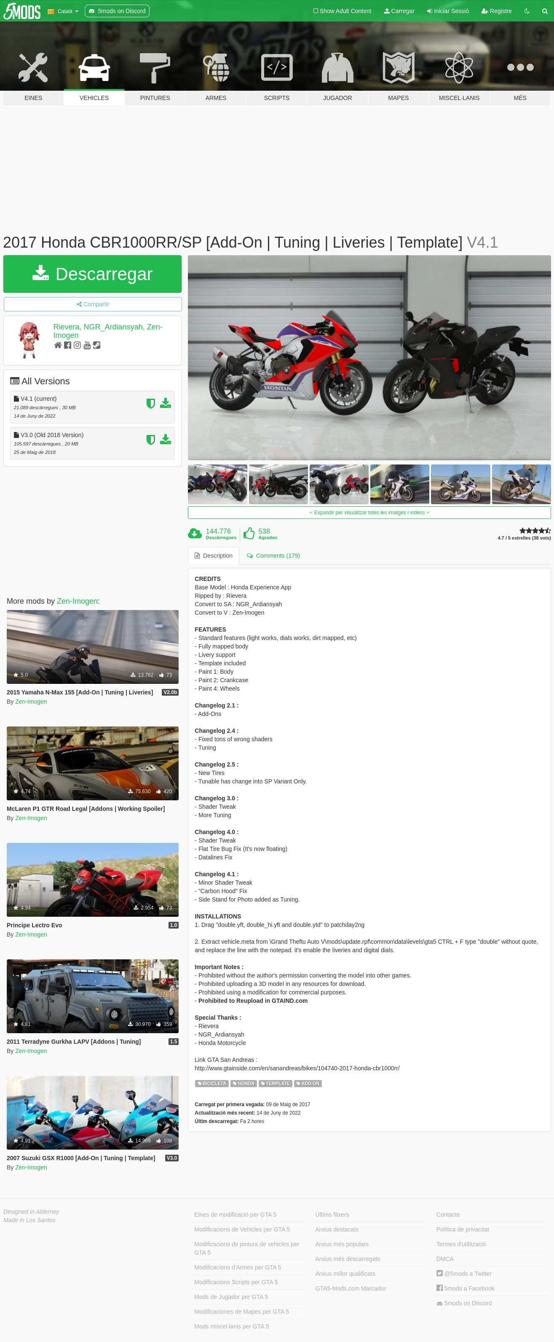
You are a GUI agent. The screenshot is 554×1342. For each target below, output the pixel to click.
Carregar (399, 11)
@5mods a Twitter (464, 1273)
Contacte (448, 1214)
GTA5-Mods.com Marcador (351, 1288)
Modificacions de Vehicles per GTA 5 (242, 1229)
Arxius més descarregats (348, 1259)
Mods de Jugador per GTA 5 (231, 1296)
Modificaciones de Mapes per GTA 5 (241, 1311)
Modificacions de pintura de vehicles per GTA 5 (246, 1248)
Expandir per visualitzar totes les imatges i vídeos (369, 513)
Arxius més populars (342, 1244)
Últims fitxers (332, 1214)
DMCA (445, 1259)
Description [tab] (214, 555)
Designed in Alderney (31, 1211)
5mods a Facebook (465, 1288)
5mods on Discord (464, 1303)
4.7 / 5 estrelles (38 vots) (524, 538)
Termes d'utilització (461, 1244)
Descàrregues (221, 537)
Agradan (268, 537)
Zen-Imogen (77, 601)
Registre (497, 11)
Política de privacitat (462, 1229)
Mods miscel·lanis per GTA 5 (231, 1326)
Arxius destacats (337, 1229)
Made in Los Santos (29, 1220)
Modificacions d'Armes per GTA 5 (237, 1267)
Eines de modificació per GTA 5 (235, 1214)
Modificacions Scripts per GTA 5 (236, 1282)
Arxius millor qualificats (345, 1273)
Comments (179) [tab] (273, 555)
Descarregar (92, 274)
